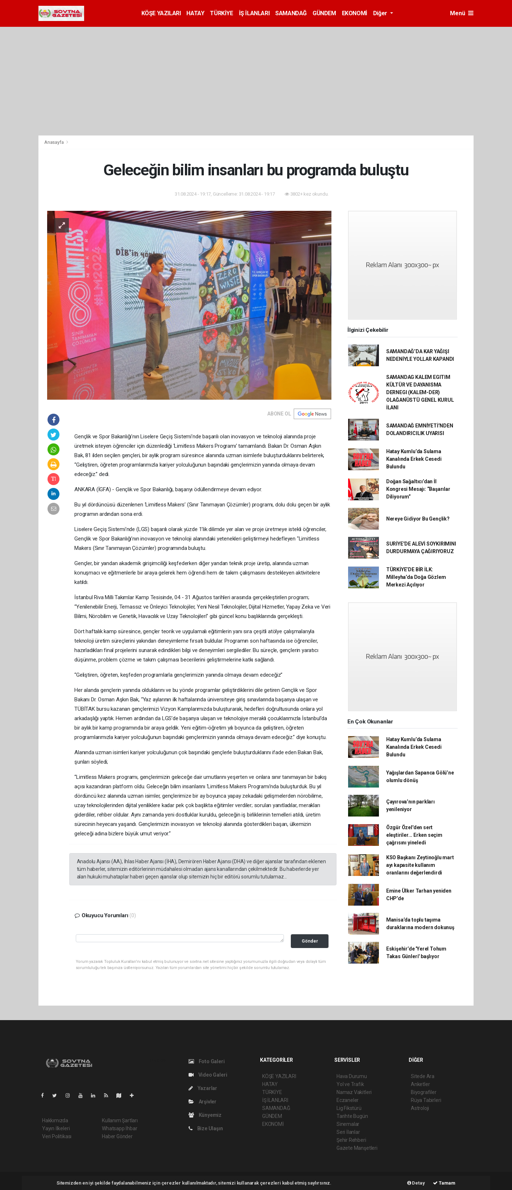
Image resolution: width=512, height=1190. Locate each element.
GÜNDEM (324, 13)
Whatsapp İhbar (119, 1128)
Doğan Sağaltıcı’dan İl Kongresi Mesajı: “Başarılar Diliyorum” (418, 489)
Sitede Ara (422, 1076)
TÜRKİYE (221, 13)
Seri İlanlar (348, 1132)
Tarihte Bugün (352, 1116)
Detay (416, 1183)
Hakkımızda (55, 1120)
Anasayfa (54, 142)
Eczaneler (347, 1100)
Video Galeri (208, 1075)
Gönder (310, 941)
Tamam (444, 1183)
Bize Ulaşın (206, 1128)
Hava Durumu (351, 1076)
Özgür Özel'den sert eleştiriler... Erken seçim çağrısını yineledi (414, 834)
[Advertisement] (256, 81)
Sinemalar (347, 1124)
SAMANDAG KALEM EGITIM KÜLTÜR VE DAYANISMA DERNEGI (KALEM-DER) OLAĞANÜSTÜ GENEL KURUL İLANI (420, 392)
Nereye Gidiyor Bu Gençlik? (418, 519)
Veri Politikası (56, 1136)
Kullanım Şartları (120, 1120)
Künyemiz (205, 1115)
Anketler (420, 1084)
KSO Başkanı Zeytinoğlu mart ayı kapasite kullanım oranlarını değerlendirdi (420, 865)
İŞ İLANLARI (254, 13)
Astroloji (420, 1108)
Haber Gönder (117, 1136)
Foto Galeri (207, 1061)
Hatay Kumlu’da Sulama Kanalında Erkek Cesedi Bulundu (414, 458)
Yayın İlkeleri (56, 1128)
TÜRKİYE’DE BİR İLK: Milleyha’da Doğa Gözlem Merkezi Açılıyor (416, 577)
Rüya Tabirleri (426, 1100)
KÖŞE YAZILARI (161, 13)
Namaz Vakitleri (354, 1092)
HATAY (195, 13)
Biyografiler (424, 1092)
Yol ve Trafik (350, 1084)
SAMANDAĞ (291, 13)
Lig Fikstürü (349, 1108)
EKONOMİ (354, 13)
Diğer (381, 13)
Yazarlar (203, 1088)
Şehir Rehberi (351, 1140)
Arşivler (202, 1102)
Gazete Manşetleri (356, 1148)
